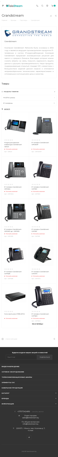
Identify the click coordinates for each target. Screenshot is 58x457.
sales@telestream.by (30, 418)
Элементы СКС (8, 382)
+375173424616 (23, 411)
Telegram (29, 437)
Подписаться (45, 357)
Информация (8, 404)
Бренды (5, 398)
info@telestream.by (30, 424)
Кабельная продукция (12, 388)
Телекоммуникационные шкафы (17, 377)
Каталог (6, 393)
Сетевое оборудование (13, 372)
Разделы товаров (11, 91)
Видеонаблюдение (10, 366)
